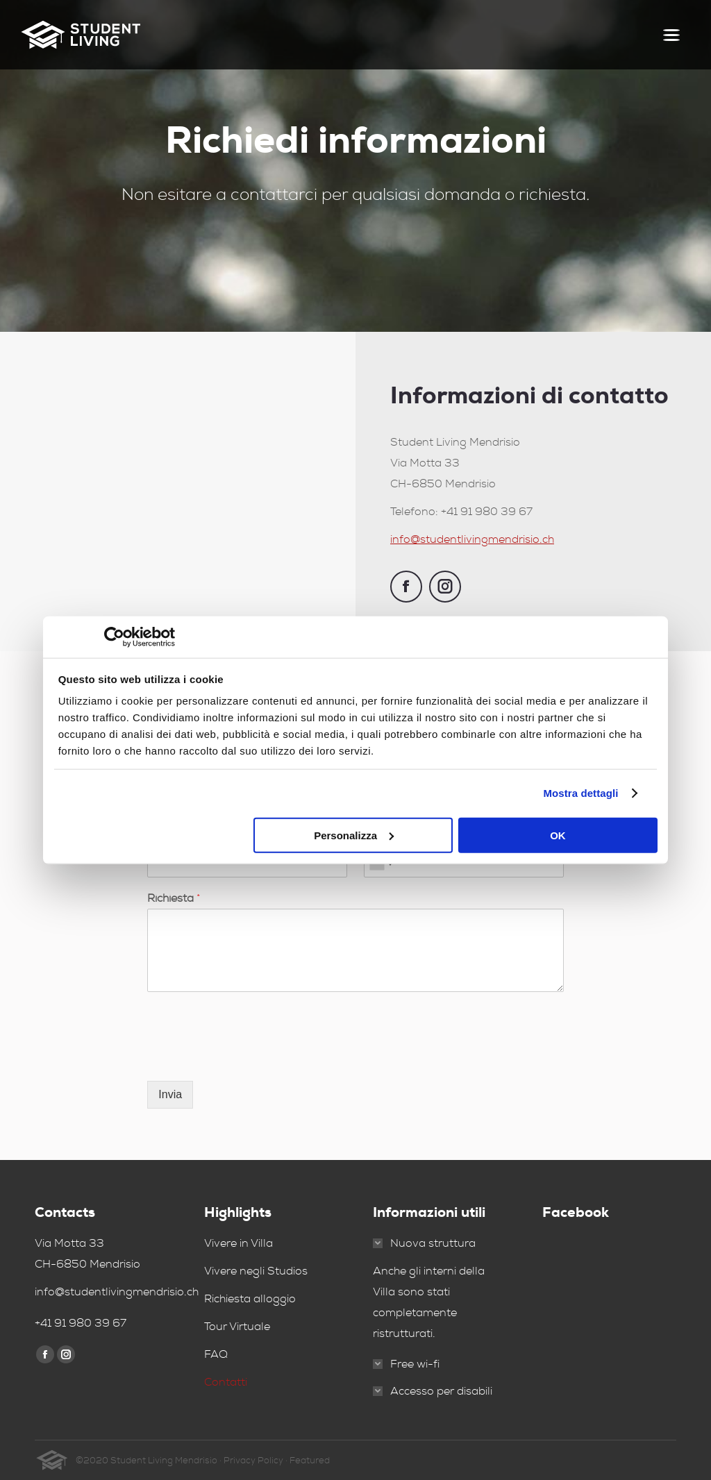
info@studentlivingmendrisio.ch (472, 539)
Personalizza (354, 835)
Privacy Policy (253, 1460)
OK (558, 835)
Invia (170, 1094)
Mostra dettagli (580, 793)
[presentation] (252, 1058)
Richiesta (174, 898)
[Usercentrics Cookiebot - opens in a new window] (114, 637)
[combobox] (380, 864)
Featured (310, 1460)
